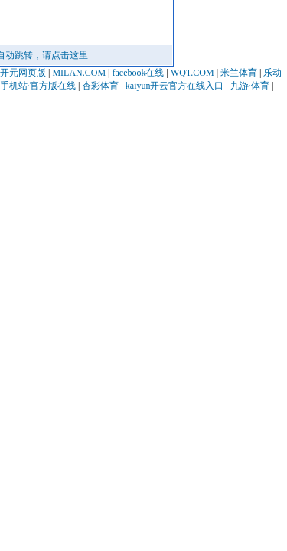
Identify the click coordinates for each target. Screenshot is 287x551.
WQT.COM (192, 72)
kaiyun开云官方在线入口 (175, 85)
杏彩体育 (100, 85)
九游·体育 (249, 85)
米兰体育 (238, 72)
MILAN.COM (79, 72)
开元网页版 (23, 72)
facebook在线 (138, 72)
